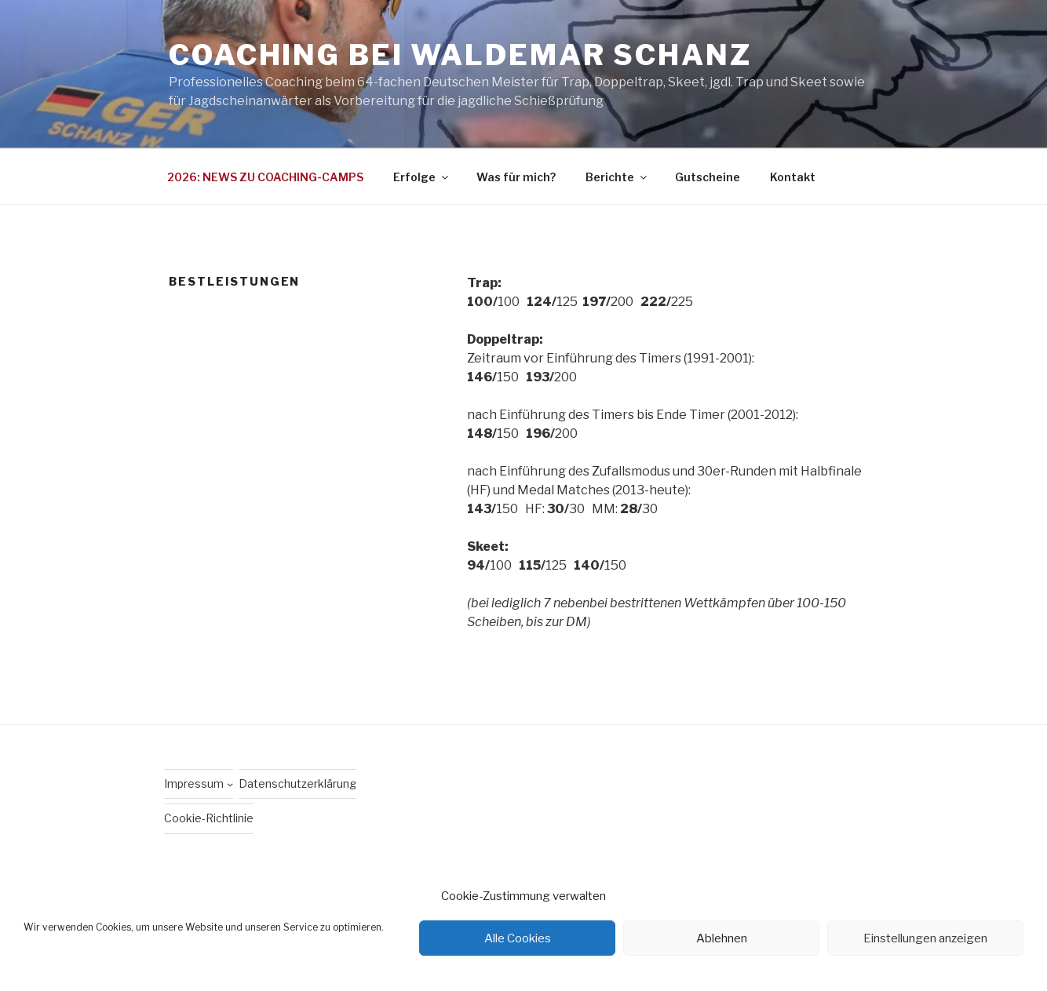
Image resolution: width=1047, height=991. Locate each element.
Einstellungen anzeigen (925, 938)
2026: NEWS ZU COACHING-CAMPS (265, 177)
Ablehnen (721, 938)
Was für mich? (516, 177)
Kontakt (792, 177)
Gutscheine (707, 177)
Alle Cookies (517, 938)
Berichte (617, 177)
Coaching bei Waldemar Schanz (460, 55)
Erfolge (422, 177)
